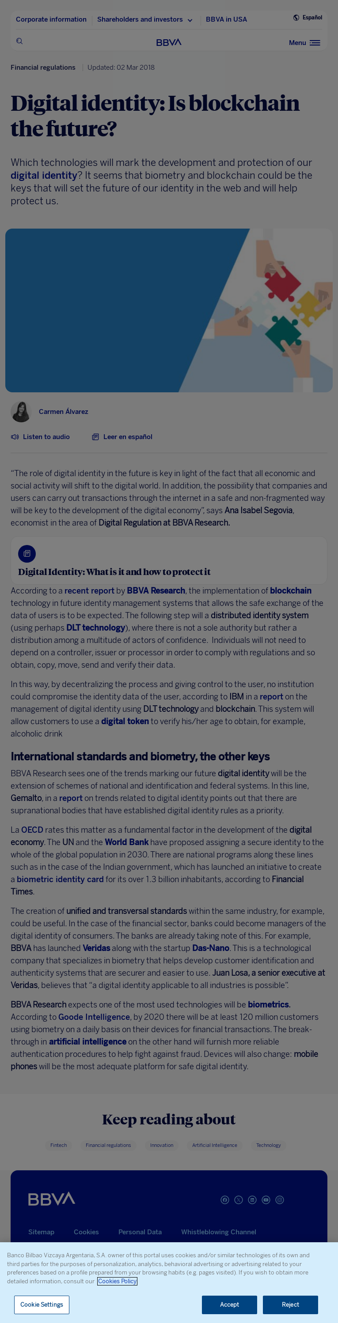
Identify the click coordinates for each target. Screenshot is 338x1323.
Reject (290, 1304)
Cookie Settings (41, 1304)
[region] (169, 1282)
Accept (229, 1304)
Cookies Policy (117, 1281)
